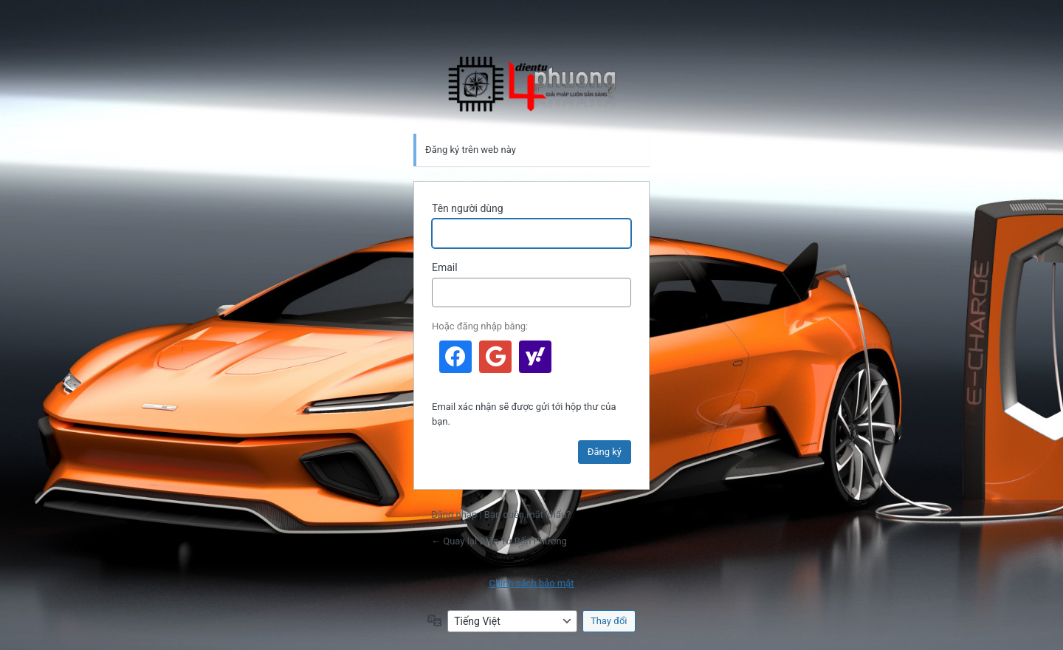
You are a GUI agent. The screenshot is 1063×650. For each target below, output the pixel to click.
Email (445, 267)
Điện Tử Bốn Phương (531, 84)
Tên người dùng (467, 208)
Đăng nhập (454, 514)
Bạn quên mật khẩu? (527, 514)
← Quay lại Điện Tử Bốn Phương (499, 541)
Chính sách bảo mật (531, 583)
